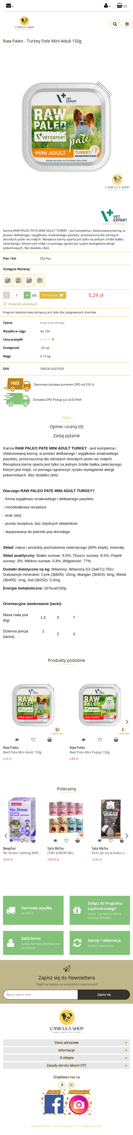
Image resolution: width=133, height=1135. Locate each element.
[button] (122, 5)
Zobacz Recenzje (114, 223)
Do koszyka (52, 295)
